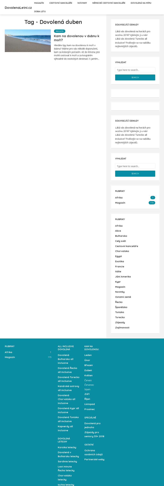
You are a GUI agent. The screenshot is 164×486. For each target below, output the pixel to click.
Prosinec (89, 391)
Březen (88, 350)
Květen (88, 359)
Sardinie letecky (67, 438)
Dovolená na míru (61, 11)
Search (135, 75)
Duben (88, 355)
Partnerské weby (93, 438)
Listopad (89, 387)
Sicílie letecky (66, 468)
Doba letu (83, 11)
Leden (87, 341)
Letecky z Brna (66, 477)
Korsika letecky (66, 425)
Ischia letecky (66, 459)
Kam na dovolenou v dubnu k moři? (76, 38)
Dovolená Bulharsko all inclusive (65, 345)
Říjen (87, 382)
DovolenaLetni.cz (27, 6)
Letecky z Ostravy (68, 473)
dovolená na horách (135, 31)
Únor (87, 345)
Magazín (59, 31)
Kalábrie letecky (67, 463)
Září (86, 377)
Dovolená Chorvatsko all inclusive (66, 381)
